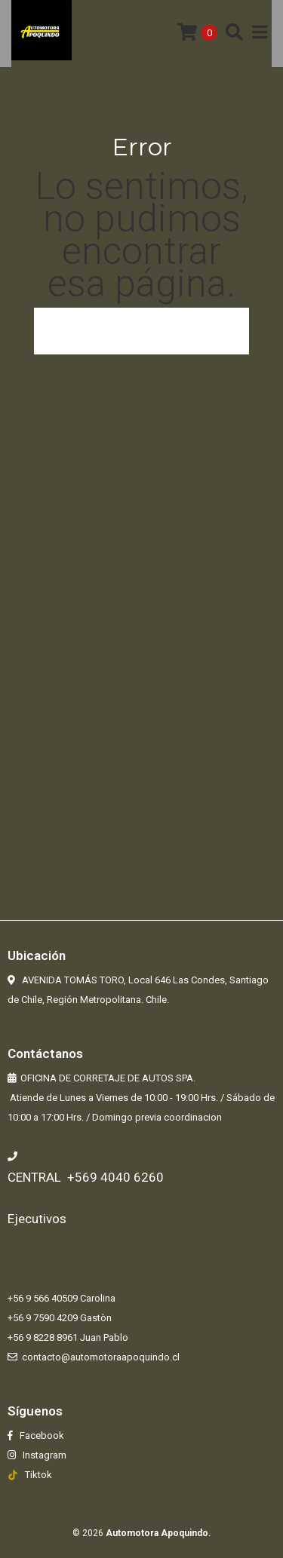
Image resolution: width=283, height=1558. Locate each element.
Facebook (40, 1435)
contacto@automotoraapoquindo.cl (101, 1357)
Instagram (43, 1455)
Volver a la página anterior (142, 331)
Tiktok (38, 1474)
